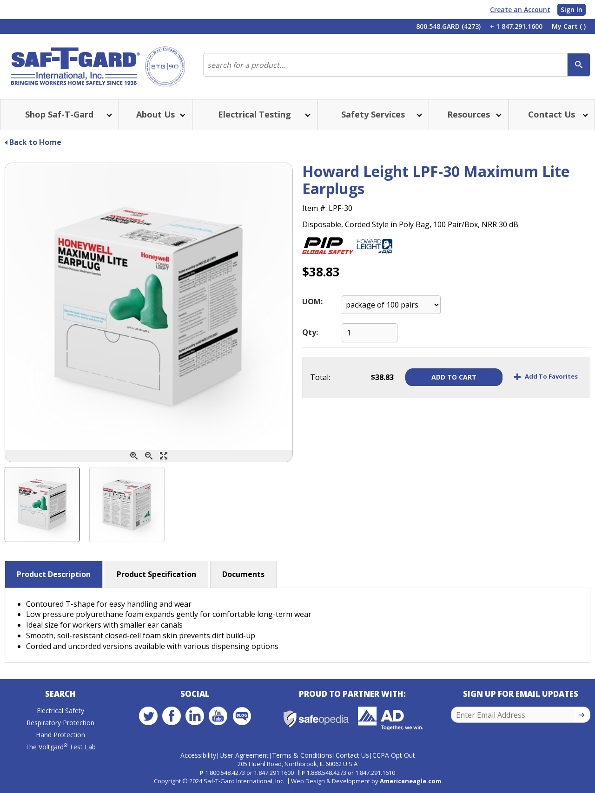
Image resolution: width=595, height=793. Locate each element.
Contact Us (352, 755)
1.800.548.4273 (225, 772)
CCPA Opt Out (393, 755)
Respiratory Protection (60, 722)
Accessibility (198, 755)
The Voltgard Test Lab (60, 746)
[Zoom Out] (148, 456)
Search (60, 693)
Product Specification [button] (156, 574)
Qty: (310, 332)
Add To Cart (453, 377)
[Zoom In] (133, 456)
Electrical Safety (60, 710)
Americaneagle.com (410, 781)
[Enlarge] (163, 456)
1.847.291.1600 (274, 772)
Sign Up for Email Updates (520, 693)
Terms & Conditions (302, 755)
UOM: (312, 301)
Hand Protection (60, 734)
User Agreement (244, 755)
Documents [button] (243, 574)
